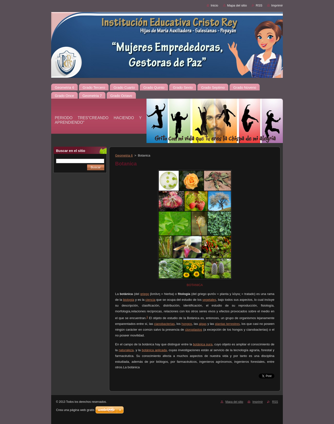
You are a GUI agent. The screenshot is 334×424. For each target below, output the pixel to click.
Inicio (214, 5)
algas (203, 324)
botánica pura (203, 344)
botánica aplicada (154, 350)
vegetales (209, 299)
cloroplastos (193, 329)
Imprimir (277, 5)
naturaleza (126, 350)
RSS (259, 5)
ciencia (150, 299)
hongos (186, 324)
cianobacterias (164, 324)
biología (128, 299)
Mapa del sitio (237, 5)
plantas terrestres (227, 324)
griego (144, 294)
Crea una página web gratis (75, 410)
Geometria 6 (124, 155)
